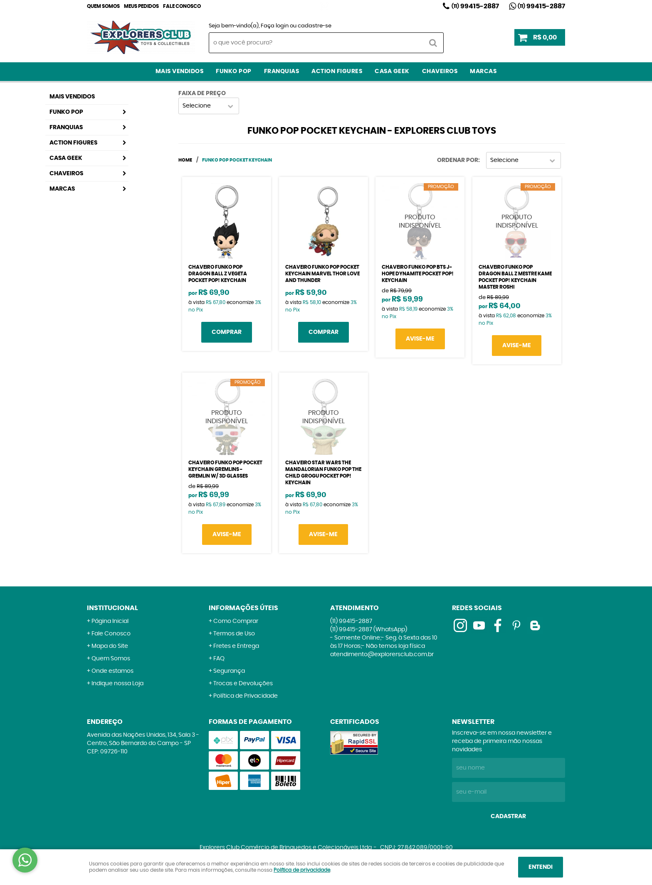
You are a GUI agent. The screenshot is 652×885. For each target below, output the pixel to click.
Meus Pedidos (141, 6)
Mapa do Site (109, 646)
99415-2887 (475, 6)
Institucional (112, 608)
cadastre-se (314, 26)
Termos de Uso (234, 634)
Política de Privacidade (245, 696)
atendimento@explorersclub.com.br (382, 654)
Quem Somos (103, 6)
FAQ (219, 659)
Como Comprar (235, 621)
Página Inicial (109, 621)
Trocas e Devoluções (243, 683)
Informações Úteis (243, 608)
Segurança (229, 671)
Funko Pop (234, 71)
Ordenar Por (457, 160)
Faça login (275, 26)
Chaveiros (440, 71)
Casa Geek (392, 71)
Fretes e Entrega (236, 646)
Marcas (483, 71)
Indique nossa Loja (117, 683)
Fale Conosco (182, 6)
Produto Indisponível (420, 221)
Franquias (281, 71)
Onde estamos (112, 671)
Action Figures (336, 71)
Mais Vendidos (180, 71)
